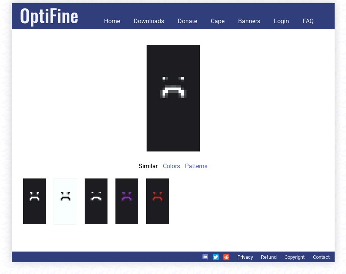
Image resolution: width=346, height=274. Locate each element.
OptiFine (49, 15)
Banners (249, 21)
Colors (171, 166)
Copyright (294, 257)
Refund (268, 257)
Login (281, 21)
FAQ (308, 21)
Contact (321, 257)
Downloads (149, 21)
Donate (187, 21)
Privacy (245, 257)
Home (112, 21)
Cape (217, 21)
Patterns (196, 166)
